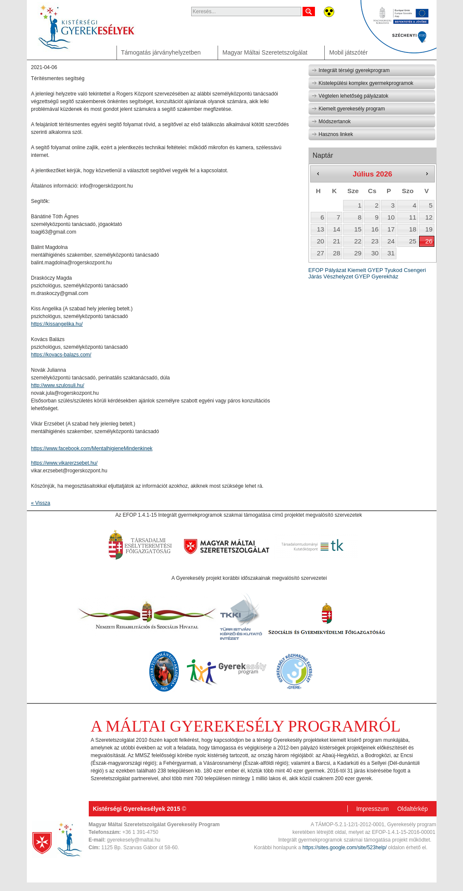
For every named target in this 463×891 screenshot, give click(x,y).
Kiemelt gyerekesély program (348, 109)
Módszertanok (331, 121)
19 (428, 229)
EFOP (316, 270)
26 (428, 241)
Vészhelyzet (338, 276)
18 (412, 229)
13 (320, 229)
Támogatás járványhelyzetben (161, 52)
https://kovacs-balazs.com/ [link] (61, 355)
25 (412, 241)
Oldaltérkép (412, 808)
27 (320, 253)
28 (336, 253)
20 (320, 241)
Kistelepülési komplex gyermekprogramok (362, 83)
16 (375, 229)
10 (391, 217)
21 (336, 241)
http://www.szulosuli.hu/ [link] (57, 385)
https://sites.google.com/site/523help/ (345, 847)
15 (357, 229)
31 (391, 253)
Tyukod (393, 270)
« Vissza (40, 503)
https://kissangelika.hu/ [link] (57, 324)
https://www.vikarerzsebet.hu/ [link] (64, 463)
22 (357, 241)
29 (357, 253)
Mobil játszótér (348, 52)
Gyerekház (385, 276)
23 (375, 241)
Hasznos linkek (332, 134)
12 (428, 217)
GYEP (362, 276)
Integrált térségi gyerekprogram (351, 70)
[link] (92, 448)
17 (391, 229)
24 (391, 241)
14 (336, 229)
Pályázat (335, 270)
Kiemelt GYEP (365, 270)
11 (412, 217)
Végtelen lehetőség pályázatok (350, 96)
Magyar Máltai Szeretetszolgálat (264, 52)
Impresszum (372, 808)
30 (375, 253)
